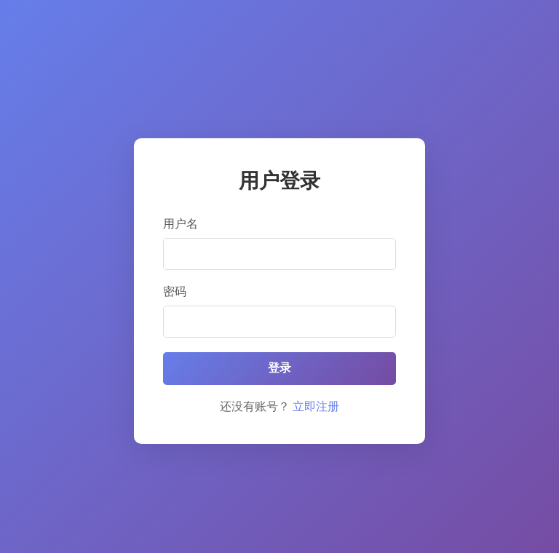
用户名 (180, 224)
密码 (174, 291)
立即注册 (316, 406)
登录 (279, 368)
